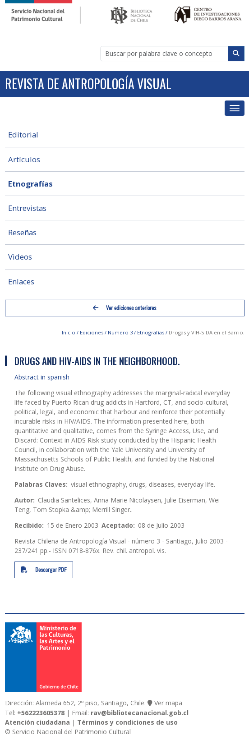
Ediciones (91, 332)
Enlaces (21, 281)
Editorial (23, 134)
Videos (20, 256)
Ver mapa (168, 703)
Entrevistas (27, 208)
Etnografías (30, 183)
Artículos (24, 159)
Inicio (68, 332)
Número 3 (120, 332)
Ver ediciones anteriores (124, 308)
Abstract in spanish (41, 377)
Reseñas (22, 232)
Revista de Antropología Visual (88, 83)
